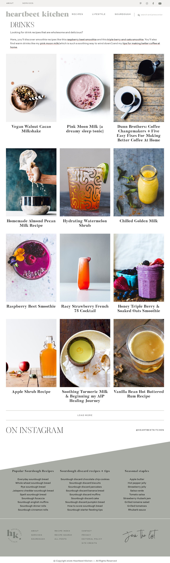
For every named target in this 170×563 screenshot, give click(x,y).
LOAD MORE (85, 415)
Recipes (77, 14)
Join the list (139, 534)
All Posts (61, 539)
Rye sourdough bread (33, 487)
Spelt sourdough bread (33, 494)
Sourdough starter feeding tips (85, 510)
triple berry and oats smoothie (125, 39)
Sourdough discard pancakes (85, 487)
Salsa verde (137, 491)
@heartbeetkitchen (150, 430)
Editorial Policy (92, 539)
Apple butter (137, 479)
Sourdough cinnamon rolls (33, 510)
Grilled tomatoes (137, 506)
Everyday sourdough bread (33, 479)
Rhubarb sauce (137, 510)
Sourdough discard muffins (84, 494)
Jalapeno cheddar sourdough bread (33, 491)
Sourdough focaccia (33, 498)
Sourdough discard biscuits (85, 483)
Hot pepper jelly (137, 483)
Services (27, 3)
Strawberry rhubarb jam (137, 498)
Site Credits (89, 543)
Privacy (86, 535)
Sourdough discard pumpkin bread (85, 502)
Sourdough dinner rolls (33, 506)
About (10, 3)
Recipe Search (63, 535)
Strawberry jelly (137, 487)
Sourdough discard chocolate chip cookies (85, 479)
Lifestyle (99, 14)
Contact (87, 531)
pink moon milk (49, 43)
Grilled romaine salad (137, 502)
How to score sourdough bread (85, 506)
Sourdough (123, 14)
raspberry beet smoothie (82, 39)
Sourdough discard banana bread (85, 491)
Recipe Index (62, 531)
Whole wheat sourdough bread (33, 483)
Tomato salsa (137, 494)
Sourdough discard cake (85, 498)
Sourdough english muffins (33, 502)
